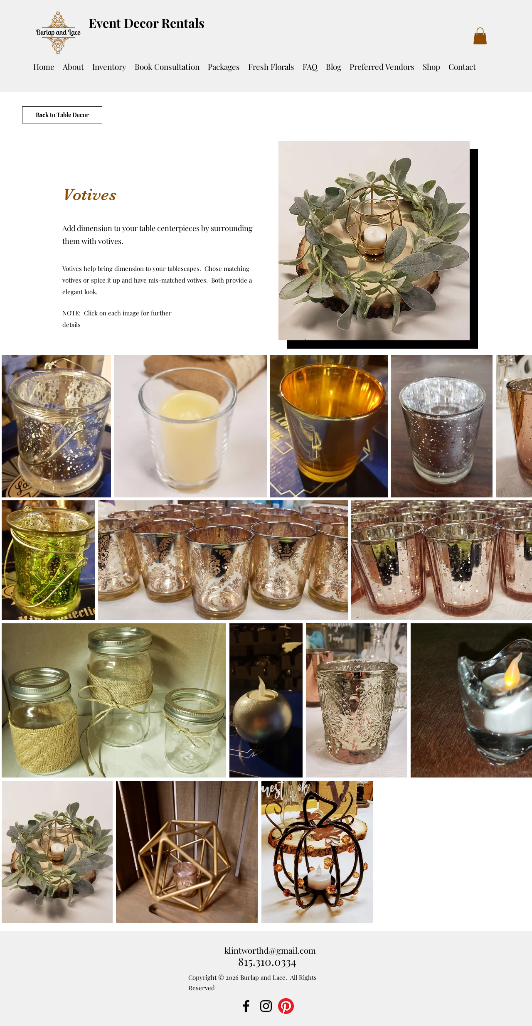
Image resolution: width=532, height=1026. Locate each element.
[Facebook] (246, 1006)
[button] (480, 35)
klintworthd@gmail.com (270, 950)
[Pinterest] (286, 1006)
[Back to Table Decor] (62, 114)
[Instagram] (266, 1006)
